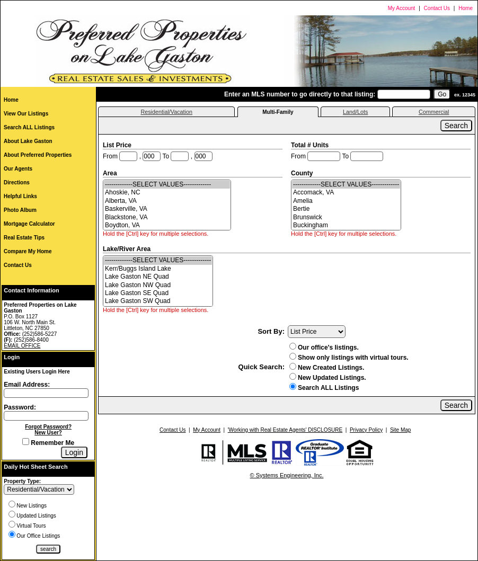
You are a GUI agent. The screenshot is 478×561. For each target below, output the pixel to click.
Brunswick (346, 217)
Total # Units (310, 145)
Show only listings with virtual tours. (349, 357)
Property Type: (22, 481)
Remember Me (48, 443)
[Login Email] (46, 393)
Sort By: (271, 331)
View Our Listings (26, 114)
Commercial (434, 112)
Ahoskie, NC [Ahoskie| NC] (167, 193)
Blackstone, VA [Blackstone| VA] (167, 217)
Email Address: (27, 384)
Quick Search (260, 367)
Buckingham (346, 225)
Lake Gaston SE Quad (158, 293)
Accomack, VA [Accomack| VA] (346, 193)
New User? (48, 432)
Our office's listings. (324, 347)
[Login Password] (46, 416)
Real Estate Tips (24, 238)
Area (111, 173)
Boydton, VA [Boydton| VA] (167, 225)
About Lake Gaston (28, 141)
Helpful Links (20, 196)
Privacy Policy (366, 430)
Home (465, 8)
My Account (401, 8)
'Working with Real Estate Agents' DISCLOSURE (285, 430)
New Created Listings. (326, 367)
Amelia (346, 201)
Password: (20, 407)
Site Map (400, 430)
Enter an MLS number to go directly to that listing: (299, 94)
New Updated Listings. (327, 377)
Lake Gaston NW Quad (158, 285)
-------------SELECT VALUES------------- (167, 185)
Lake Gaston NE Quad (158, 277)
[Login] (74, 452)
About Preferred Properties (38, 155)
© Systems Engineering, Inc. (287, 475)
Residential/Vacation (166, 112)
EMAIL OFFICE (22, 346)
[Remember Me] (25, 441)
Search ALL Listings (29, 127)
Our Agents (18, 169)
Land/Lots (355, 112)
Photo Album (20, 210)
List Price (118, 145)
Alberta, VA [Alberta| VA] (167, 201)
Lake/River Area (128, 249)
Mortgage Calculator (29, 224)
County (303, 173)
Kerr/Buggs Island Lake (158, 269)
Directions (17, 182)
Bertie (346, 209)
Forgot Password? (48, 427)
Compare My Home (28, 251)
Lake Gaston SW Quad (158, 301)
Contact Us (437, 8)
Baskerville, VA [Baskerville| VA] (167, 209)
